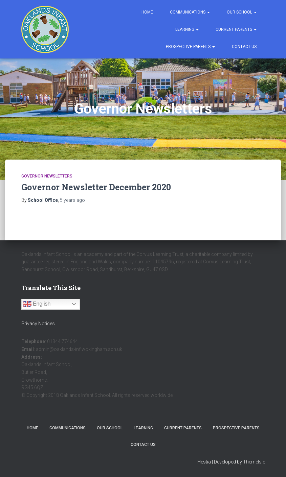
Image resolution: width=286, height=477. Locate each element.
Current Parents (236, 29)
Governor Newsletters (46, 176)
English (37, 304)
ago (72, 200)
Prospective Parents (190, 46)
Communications (190, 12)
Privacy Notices (38, 323)
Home (147, 12)
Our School (242, 12)
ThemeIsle (254, 461)
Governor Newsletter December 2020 (96, 187)
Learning (187, 29)
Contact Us (244, 46)
